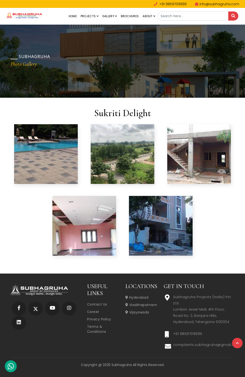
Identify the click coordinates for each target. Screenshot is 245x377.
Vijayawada (137, 312)
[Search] (233, 16)
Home (73, 16)
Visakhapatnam (141, 304)
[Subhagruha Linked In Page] (19, 322)
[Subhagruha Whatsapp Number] (11, 367)
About (149, 16)
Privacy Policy (99, 319)
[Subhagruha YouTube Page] (52, 308)
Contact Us (97, 304)
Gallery (109, 16)
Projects (89, 16)
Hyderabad (137, 297)
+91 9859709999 (170, 4)
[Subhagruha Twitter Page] (35, 308)
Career (93, 311)
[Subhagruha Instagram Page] (69, 308)
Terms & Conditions (96, 329)
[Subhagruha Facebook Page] (19, 308)
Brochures (130, 16)
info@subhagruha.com (217, 4)
